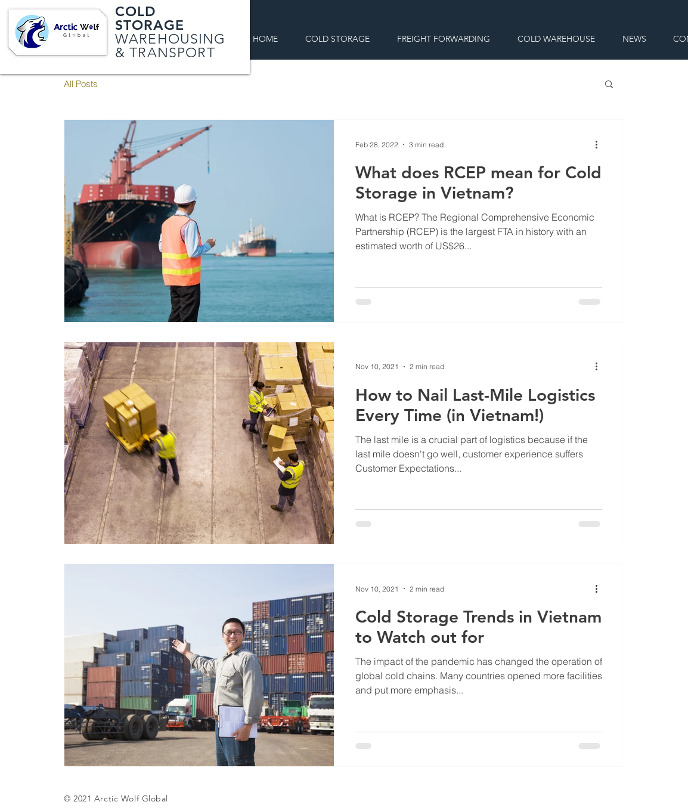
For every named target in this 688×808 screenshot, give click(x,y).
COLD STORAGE (154, 18)
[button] (609, 85)
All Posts (81, 83)
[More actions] (600, 144)
